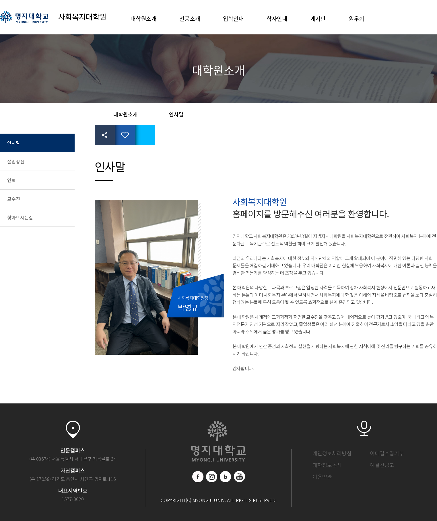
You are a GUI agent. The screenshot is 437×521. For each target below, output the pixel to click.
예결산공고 (382, 465)
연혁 (11, 180)
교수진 (13, 198)
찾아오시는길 (20, 217)
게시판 (318, 18)
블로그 (225, 476)
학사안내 (277, 18)
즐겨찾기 (125, 135)
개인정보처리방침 (331, 453)
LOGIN (412, 17)
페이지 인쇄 (145, 135)
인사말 (13, 142)
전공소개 (189, 18)
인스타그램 (211, 476)
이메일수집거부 (387, 453)
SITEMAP (431, 17)
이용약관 (322, 476)
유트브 (239, 476)
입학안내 (233, 18)
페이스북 (198, 476)
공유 (105, 135)
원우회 (356, 18)
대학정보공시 (327, 465)
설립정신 (15, 161)
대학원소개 (143, 18)
